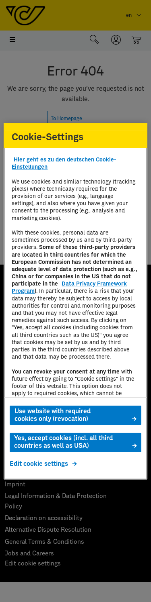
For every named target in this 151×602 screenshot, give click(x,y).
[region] (75, 300)
